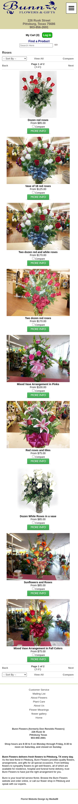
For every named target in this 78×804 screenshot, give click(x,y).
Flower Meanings (39, 709)
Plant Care (39, 701)
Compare (68, 58)
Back (5, 65)
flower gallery (38, 713)
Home (39, 717)
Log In (47, 35)
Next (71, 65)
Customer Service (39, 689)
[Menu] (71, 8)
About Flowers (39, 697)
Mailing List (39, 693)
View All (39, 58)
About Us (39, 705)
